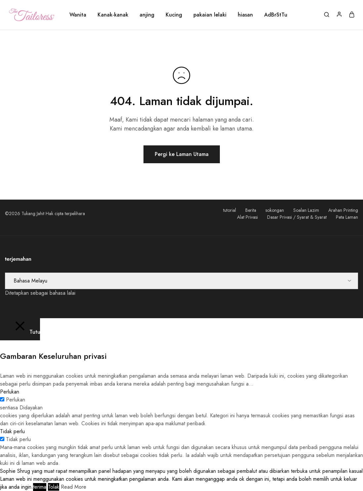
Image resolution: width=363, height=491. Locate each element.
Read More (73, 487)
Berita (250, 210)
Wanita (77, 15)
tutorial (229, 210)
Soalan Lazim (306, 210)
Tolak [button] (53, 487)
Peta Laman (347, 217)
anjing (147, 15)
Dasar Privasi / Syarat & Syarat (297, 217)
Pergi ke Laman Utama (182, 154)
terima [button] (39, 487)
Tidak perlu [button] (12, 431)
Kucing (174, 15)
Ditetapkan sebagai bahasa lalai (40, 293)
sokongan (274, 210)
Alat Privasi (247, 217)
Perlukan (15, 399)
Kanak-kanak (113, 15)
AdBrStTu (275, 15)
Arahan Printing (343, 210)
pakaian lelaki (209, 15)
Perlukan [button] (9, 392)
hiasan (245, 15)
